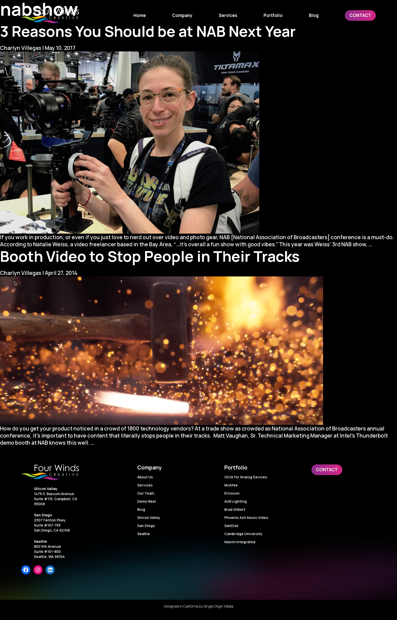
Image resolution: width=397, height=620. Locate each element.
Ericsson (232, 493)
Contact (327, 470)
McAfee (231, 485)
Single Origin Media (218, 606)
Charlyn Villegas (20, 47)
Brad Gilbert (234, 509)
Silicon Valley (45, 488)
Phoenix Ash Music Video (246, 517)
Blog (141, 509)
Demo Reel (146, 501)
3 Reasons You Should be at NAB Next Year (148, 31)
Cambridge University (243, 533)
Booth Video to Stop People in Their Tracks (150, 256)
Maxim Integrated (239, 541)
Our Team (145, 493)
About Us (145, 477)
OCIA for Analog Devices (245, 477)
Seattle (40, 541)
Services (145, 485)
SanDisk (231, 525)
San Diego (43, 515)
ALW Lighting (235, 501)
